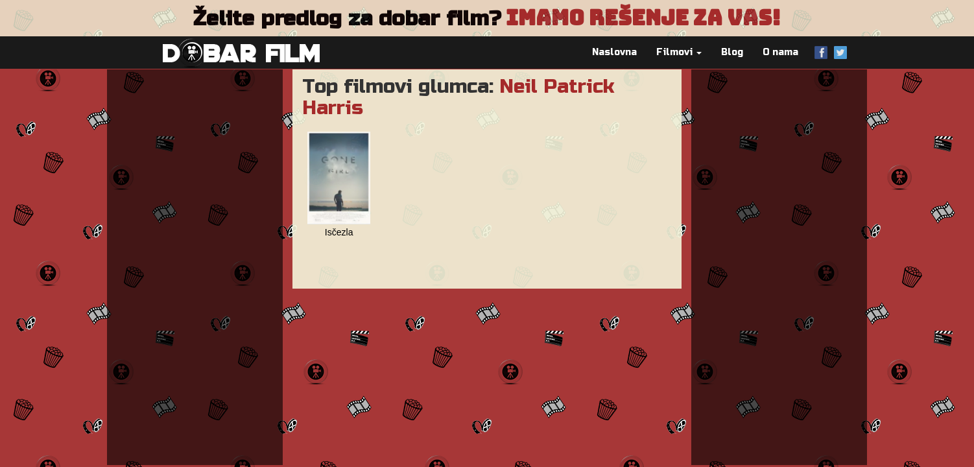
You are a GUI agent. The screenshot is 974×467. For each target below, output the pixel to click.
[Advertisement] (194, 267)
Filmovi (679, 52)
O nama (780, 52)
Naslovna (614, 52)
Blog (732, 52)
